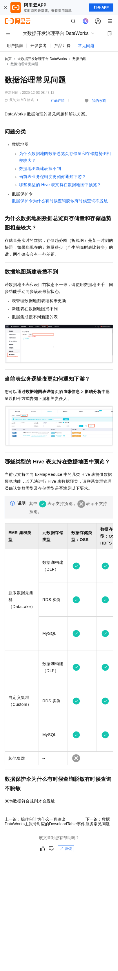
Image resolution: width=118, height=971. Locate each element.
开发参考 (38, 46)
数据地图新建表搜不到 (40, 168)
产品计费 (62, 46)
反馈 (66, 849)
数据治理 (79, 59)
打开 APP (101, 7)
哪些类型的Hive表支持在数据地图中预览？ (60, 184)
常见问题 (86, 46)
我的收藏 (99, 101)
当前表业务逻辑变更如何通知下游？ (52, 176)
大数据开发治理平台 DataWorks (42, 59)
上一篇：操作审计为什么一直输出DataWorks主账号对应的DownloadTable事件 (45, 821)
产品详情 (58, 100)
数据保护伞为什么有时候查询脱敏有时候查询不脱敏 (60, 201)
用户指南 (15, 46)
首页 (8, 59)
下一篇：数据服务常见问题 (98, 821)
